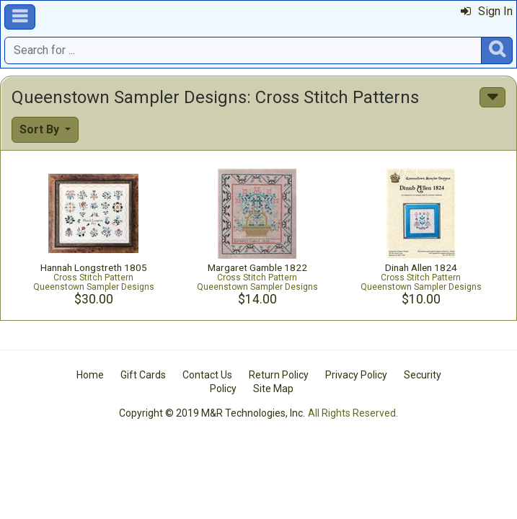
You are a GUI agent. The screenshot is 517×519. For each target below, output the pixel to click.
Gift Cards (143, 375)
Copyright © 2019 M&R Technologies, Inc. (212, 413)
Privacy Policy (356, 375)
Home (90, 375)
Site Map (273, 388)
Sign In (487, 11)
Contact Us (207, 375)
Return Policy (279, 375)
